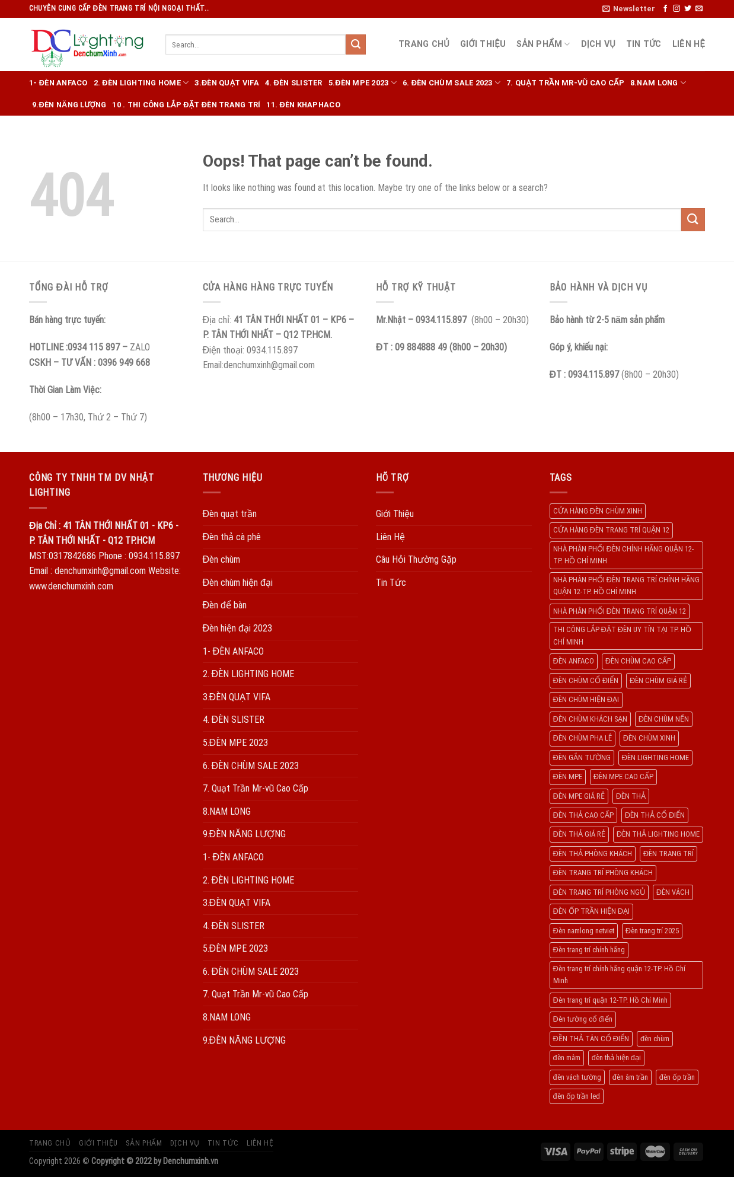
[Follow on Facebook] (665, 9)
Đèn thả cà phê (232, 537)
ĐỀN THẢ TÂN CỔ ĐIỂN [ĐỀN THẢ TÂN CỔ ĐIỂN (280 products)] (591, 1038)
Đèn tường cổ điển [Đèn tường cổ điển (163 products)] (582, 1019)
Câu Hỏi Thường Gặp (416, 559)
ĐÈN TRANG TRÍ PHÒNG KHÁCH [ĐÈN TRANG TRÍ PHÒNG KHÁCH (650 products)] (603, 872)
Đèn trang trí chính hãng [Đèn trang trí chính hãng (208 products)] (589, 949)
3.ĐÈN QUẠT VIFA (226, 82)
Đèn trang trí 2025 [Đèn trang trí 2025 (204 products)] (652, 930)
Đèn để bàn (225, 605)
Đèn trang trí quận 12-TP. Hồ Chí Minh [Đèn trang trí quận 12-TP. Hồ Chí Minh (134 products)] (610, 1000)
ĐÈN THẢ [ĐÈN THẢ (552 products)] (631, 796)
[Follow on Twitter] (687, 9)
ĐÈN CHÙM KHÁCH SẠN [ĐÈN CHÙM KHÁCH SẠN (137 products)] (590, 719)
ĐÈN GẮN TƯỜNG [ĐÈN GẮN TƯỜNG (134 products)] (582, 757)
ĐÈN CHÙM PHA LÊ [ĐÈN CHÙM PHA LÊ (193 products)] (582, 737)
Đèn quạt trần (230, 513)
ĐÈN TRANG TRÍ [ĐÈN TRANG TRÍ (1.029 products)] (668, 853)
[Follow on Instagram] (676, 9)
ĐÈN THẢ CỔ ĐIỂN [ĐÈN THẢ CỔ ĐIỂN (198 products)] (655, 815)
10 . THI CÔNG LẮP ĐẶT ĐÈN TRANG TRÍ (186, 104)
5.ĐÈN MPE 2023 (362, 82)
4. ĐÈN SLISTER (294, 82)
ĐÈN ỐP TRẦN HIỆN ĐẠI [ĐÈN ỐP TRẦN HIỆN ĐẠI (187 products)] (591, 911)
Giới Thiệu (483, 44)
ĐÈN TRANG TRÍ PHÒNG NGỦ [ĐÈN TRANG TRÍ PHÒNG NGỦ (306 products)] (599, 892)
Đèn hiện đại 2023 (237, 628)
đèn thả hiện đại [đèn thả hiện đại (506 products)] (616, 1057)
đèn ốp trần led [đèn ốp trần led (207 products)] (576, 1096)
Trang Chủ (423, 44)
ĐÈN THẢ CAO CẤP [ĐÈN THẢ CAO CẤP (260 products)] (583, 815)
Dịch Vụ (598, 44)
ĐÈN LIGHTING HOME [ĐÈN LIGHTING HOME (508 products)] (655, 757)
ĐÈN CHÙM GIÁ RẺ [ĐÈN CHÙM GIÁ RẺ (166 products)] (658, 680)
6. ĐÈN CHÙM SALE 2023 (451, 82)
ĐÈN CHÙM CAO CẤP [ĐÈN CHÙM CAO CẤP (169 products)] (638, 660)
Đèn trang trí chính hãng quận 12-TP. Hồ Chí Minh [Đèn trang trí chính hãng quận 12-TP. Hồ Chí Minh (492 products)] (619, 974)
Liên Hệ (688, 44)
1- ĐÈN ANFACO (58, 82)
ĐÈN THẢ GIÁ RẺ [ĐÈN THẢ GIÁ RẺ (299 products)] (579, 834)
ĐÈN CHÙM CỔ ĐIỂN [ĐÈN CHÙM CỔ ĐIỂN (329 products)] (585, 680)
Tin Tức (644, 44)
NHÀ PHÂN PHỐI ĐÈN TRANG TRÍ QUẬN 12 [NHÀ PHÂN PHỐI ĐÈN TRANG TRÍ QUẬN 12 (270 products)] (619, 611)
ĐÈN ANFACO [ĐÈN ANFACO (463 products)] (573, 660)
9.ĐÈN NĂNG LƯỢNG (69, 104)
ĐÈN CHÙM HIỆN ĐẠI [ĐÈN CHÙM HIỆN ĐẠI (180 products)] (586, 699)
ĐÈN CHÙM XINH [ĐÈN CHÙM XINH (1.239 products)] (649, 737)
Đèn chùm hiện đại (238, 582)
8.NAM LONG (658, 82)
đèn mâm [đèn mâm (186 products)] (566, 1057)
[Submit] (356, 44)
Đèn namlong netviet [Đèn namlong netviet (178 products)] (583, 930)
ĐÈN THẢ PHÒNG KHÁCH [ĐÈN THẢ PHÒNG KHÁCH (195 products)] (592, 853)
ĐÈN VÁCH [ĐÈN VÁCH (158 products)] (673, 892)
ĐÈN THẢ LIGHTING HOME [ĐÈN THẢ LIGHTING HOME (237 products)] (658, 834)
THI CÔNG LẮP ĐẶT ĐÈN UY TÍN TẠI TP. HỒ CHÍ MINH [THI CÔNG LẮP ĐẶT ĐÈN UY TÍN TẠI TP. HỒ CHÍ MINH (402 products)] (622, 635)
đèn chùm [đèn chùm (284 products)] (654, 1038)
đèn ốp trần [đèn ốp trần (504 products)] (677, 1077)
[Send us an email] (699, 9)
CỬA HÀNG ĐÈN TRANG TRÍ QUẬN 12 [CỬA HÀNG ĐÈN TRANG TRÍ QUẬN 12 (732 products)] (611, 529)
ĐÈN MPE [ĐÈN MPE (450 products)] (567, 776)
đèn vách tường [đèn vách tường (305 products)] (577, 1077)
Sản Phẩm (543, 44)
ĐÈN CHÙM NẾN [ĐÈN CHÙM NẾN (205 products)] (664, 719)
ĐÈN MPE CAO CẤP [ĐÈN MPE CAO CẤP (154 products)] (623, 776)
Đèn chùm (222, 559)
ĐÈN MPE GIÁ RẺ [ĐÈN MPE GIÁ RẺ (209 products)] (579, 796)
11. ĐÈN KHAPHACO (303, 104)
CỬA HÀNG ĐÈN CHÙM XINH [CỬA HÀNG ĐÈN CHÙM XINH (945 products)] (597, 510)
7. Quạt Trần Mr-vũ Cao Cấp (565, 82)
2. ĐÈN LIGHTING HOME (141, 82)
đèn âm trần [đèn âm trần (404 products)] (630, 1077)
